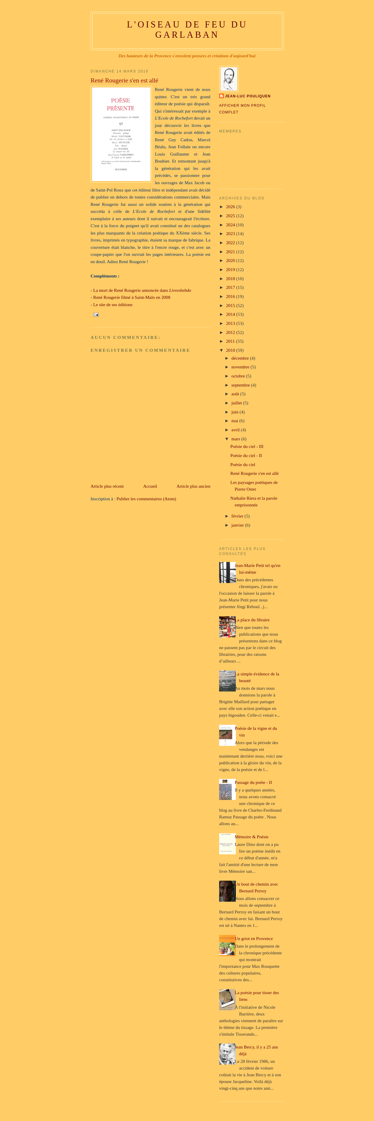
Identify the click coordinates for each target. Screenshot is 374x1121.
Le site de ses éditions (113, 304)
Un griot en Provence (254, 938)
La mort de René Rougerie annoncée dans (142, 290)
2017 (231, 287)
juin (235, 411)
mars (236, 438)
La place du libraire (252, 619)
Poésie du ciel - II (246, 455)
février (238, 515)
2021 (231, 251)
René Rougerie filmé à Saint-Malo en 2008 (131, 297)
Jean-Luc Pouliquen (248, 96)
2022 (231, 242)
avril (236, 429)
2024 (231, 224)
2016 (231, 296)
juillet (237, 402)
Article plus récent (107, 486)
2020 (231, 260)
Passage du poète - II (253, 782)
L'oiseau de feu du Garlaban (187, 30)
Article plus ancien (193, 486)
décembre (240, 358)
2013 (231, 323)
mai (235, 420)
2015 (231, 305)
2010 (231, 350)
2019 (231, 269)
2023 (231, 233)
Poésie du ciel (242, 464)
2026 (231, 206)
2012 (231, 332)
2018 (231, 278)
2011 (231, 341)
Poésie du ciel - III (246, 446)
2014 (231, 314)
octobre (238, 375)
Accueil (150, 486)
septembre (241, 384)
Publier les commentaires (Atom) (146, 498)
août (235, 393)
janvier (238, 524)
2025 (231, 215)
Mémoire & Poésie (252, 836)
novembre (240, 366)
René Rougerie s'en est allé (124, 80)
